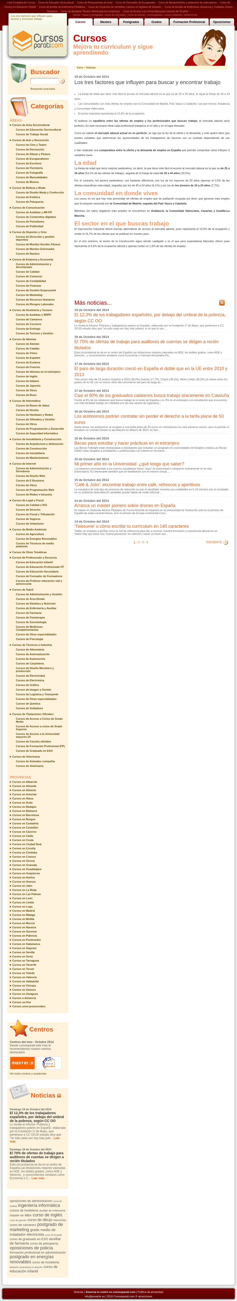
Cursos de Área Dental (30, 598)
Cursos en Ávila (22, 802)
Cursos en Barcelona (25, 815)
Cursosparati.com (124, 1296)
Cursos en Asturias (24, 794)
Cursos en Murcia (23, 923)
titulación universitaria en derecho (26, 1267)
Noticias (43, 1095)
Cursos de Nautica (28, 253)
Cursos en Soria (22, 956)
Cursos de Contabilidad (31, 281)
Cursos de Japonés (28, 385)
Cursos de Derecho (28, 509)
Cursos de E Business (30, 480)
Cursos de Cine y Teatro (31, 144)
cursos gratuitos (155, 15)
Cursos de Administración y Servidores (33, 470)
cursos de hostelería (24, 1210)
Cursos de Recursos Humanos (35, 299)
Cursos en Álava (22, 798)
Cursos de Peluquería (29, 201)
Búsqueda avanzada (42, 88)
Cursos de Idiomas (24, 339)
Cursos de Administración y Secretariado (33, 266)
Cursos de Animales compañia (35, 761)
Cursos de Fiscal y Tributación (35, 514)
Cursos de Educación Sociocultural (38, 129)
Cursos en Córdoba (24, 852)
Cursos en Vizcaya (24, 985)
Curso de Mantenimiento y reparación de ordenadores (187, 2)
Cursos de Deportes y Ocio (29, 232)
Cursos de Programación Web (35, 489)
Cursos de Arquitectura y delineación (39, 443)
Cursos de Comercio (29, 276)
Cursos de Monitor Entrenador (35, 248)
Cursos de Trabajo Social (32, 134)
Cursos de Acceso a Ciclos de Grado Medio (39, 720)
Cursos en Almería (24, 790)
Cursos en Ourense (24, 931)
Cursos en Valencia (24, 977)
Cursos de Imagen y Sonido (33, 689)
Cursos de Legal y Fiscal (28, 500)
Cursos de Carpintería (30, 663)
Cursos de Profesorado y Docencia (34, 557)
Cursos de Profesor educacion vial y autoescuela (39, 582)
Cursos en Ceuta (22, 840)
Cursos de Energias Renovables (36, 538)
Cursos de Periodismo (30, 221)
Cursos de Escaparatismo (32, 158)
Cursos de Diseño (27, 410)
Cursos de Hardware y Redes (34, 414)
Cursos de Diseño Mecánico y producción (35, 670)
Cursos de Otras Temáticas (29, 552)
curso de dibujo (40, 1220)
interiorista (59, 1220)
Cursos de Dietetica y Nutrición (36, 603)
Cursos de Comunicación (28, 207)
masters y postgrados (92, 15)
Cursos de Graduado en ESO (34, 750)
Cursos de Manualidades (32, 177)
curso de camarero (23, 1225)
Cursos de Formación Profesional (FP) (40, 746)
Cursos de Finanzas (28, 285)
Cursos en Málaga (23, 914)
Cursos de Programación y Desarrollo (40, 428)
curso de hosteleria (45, 1262)
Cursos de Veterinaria (26, 756)
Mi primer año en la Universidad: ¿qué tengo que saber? (129, 463)
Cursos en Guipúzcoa (26, 873)
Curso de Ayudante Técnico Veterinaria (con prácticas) (90, 11)
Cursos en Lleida (23, 902)
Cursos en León (22, 898)
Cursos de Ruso (26, 394)
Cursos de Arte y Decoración (30, 140)
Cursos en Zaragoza (25, 993)
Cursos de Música (27, 181)
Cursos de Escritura (28, 163)
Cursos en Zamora (24, 989)
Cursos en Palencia (24, 935)
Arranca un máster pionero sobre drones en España (124, 505)
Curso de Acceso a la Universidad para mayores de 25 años (155, 11)
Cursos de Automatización (32, 654)
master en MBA (21, 1215)
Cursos (80, 22)
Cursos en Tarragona (25, 960)
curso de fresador (53, 1235)
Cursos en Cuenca (24, 856)
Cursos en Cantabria (25, 823)
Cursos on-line (21, 1002)
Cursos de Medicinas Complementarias (29, 628)
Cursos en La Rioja (24, 889)
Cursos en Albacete (24, 781)
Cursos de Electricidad (30, 675)
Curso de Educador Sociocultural (56, 2)
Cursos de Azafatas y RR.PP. (34, 212)
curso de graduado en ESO (29, 1239)
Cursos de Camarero (29, 319)
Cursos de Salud (22, 589)
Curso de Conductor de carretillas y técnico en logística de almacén (125, 7)
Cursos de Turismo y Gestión (34, 333)
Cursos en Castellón (25, 827)
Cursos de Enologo (28, 328)
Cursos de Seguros (28, 518)
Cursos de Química (28, 703)
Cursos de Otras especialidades (36, 634)
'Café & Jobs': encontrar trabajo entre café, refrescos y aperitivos (137, 484)
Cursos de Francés (28, 367)
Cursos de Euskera (28, 362)
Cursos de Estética (28, 197)
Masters (105, 22)
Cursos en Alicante (24, 786)
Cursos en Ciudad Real (26, 844)
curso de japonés (18, 1220)
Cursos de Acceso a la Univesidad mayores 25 (37, 735)
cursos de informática (115, 15)
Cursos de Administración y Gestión (39, 594)
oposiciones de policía (31, 1247)
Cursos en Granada (24, 865)
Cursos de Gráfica (27, 685)
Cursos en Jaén (22, 885)
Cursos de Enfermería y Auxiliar (36, 608)
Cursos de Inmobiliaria (30, 453)
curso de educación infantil (34, 1269)
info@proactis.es (95, 1296)
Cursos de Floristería (29, 168)
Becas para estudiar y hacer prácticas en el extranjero (126, 443)
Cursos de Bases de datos (32, 405)
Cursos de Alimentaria (30, 649)
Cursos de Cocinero (28, 324)
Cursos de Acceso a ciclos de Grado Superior (39, 728)
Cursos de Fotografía (29, 172)
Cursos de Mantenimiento (32, 457)
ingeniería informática (39, 1205)
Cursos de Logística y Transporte (37, 694)
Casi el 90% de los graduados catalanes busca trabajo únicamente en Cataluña (151, 395)
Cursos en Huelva (23, 877)
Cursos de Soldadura (29, 708)
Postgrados (131, 22)
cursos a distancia (173, 15)
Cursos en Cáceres (24, 831)
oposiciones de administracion (31, 1201)
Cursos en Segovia (24, 948)
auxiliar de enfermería (52, 1210)
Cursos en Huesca (24, 881)
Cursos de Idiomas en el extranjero (38, 371)
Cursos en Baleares (24, 810)
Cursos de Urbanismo (30, 523)
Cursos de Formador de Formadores (39, 576)
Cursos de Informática (26, 400)
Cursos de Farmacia (28, 612)
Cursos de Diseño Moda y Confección (40, 192)
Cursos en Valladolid (25, 981)
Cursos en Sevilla (23, 952)
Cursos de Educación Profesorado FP (40, 566)
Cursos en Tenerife (24, 964)
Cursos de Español (28, 357)
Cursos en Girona (23, 860)
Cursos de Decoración (30, 149)
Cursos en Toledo (23, 973)
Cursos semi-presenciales (28, 1006)
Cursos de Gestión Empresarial (36, 290)
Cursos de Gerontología (31, 622)
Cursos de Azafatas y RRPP (33, 314)
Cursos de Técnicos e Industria (32, 644)
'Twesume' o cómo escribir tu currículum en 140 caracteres (131, 526)
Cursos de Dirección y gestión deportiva (35, 238)
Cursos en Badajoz (24, 806)
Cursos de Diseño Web (30, 475)
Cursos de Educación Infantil (34, 562)
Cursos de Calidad (28, 271)
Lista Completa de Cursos (21, 2)
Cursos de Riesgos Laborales (35, 304)
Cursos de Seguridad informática (37, 433)
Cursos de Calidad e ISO (31, 505)
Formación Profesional (189, 22)
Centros (41, 1029)
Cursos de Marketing (29, 294)
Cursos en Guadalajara (26, 869)
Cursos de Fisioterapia (30, 617)
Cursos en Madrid (23, 910)
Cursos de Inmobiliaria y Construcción (36, 439)
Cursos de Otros (26, 390)
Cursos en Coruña (23, 848)
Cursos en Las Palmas (26, 894)
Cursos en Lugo (22, 906)
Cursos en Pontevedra (26, 939)
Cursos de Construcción (31, 448)
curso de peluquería (44, 1243)
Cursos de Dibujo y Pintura (33, 154)
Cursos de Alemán (27, 343)
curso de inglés (47, 1214)
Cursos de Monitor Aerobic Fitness (38, 244)
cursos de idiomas (136, 15)
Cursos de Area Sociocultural (31, 124)
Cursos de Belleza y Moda (28, 187)
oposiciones (145, 1296)
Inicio (80, 67)
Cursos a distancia (24, 998)
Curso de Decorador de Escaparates (135, 2)
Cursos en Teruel (23, 968)
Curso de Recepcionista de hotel (94, 2)
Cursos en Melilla (23, 919)
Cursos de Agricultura (30, 534)
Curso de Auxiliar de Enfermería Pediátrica (62, 7)
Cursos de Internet (24, 463)
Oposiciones (222, 22)
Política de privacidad (150, 1291)
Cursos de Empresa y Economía (32, 259)
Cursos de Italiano (27, 381)
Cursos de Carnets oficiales (33, 741)
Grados (156, 22)
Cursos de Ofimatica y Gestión (35, 419)
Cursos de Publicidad (29, 226)
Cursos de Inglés (27, 376)
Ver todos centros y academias (28, 1073)
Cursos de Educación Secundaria (37, 571)
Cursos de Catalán (28, 348)
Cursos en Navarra (24, 927)
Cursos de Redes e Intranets (34, 494)
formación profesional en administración (38, 1252)
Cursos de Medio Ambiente (29, 529)
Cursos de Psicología (29, 639)
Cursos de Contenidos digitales (36, 216)
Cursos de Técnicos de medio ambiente (35, 545)
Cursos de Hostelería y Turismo (32, 310)
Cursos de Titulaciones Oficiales (33, 714)
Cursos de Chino (26, 353)
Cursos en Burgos (23, 819)
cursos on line (190, 15)
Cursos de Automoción (30, 658)
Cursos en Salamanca (26, 943)
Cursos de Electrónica (30, 680)
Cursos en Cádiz (22, 835)
